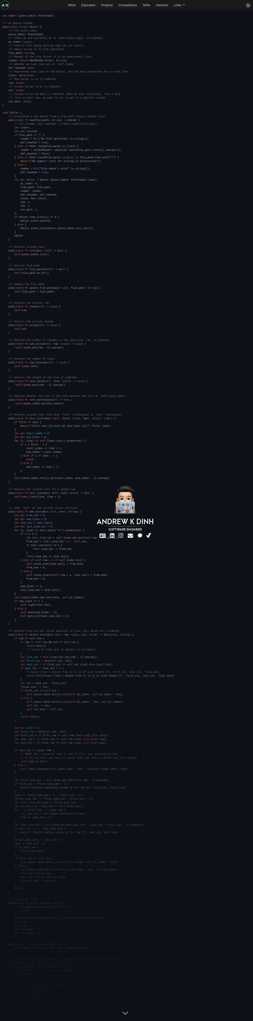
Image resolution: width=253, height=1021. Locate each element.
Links (178, 5)
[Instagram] (121, 535)
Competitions (127, 5)
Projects (107, 5)
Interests (162, 5)
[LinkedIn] (112, 535)
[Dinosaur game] (149, 535)
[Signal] (140, 535)
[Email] (130, 535)
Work (72, 5)
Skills (146, 5)
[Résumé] (103, 535)
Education (88, 5)
